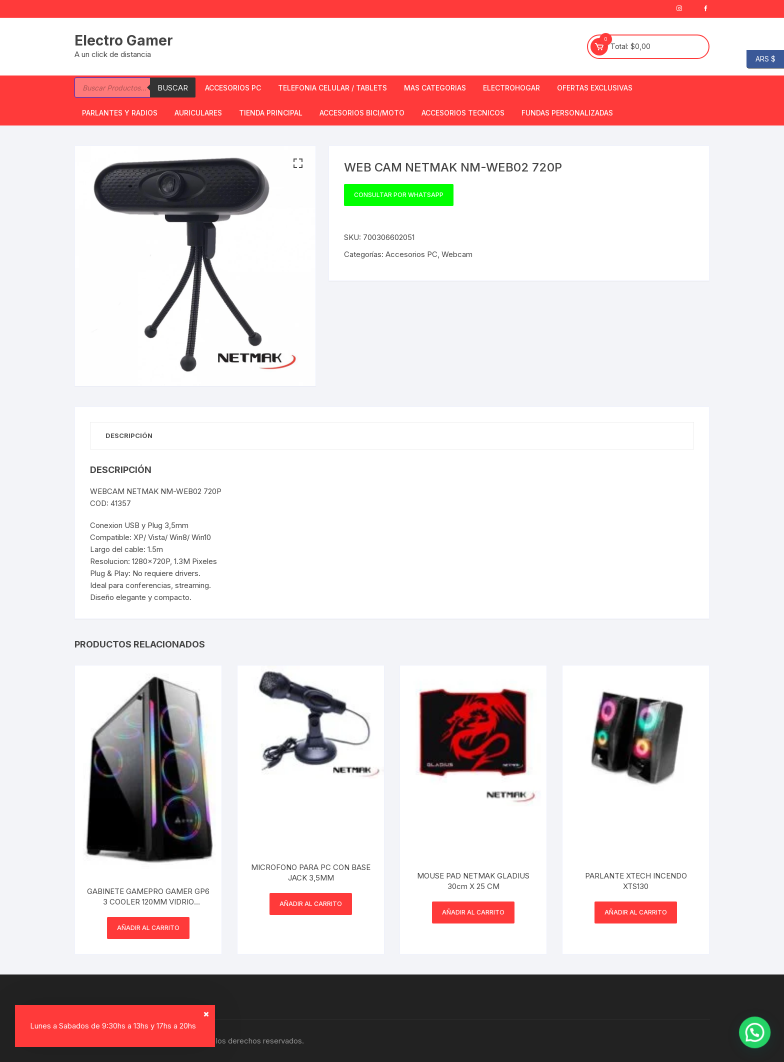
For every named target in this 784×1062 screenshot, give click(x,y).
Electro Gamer (123, 40)
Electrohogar (511, 88)
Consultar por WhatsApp (399, 194)
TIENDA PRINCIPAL (270, 112)
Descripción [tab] (129, 436)
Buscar (173, 87)
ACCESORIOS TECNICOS (463, 112)
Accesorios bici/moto (362, 112)
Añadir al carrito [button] (148, 928)
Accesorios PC (233, 88)
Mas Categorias (435, 88)
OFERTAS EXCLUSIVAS (594, 88)
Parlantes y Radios (120, 112)
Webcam (457, 254)
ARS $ (761, 59)
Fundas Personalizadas (567, 112)
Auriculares (198, 112)
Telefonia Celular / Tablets (332, 88)
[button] (298, 163)
